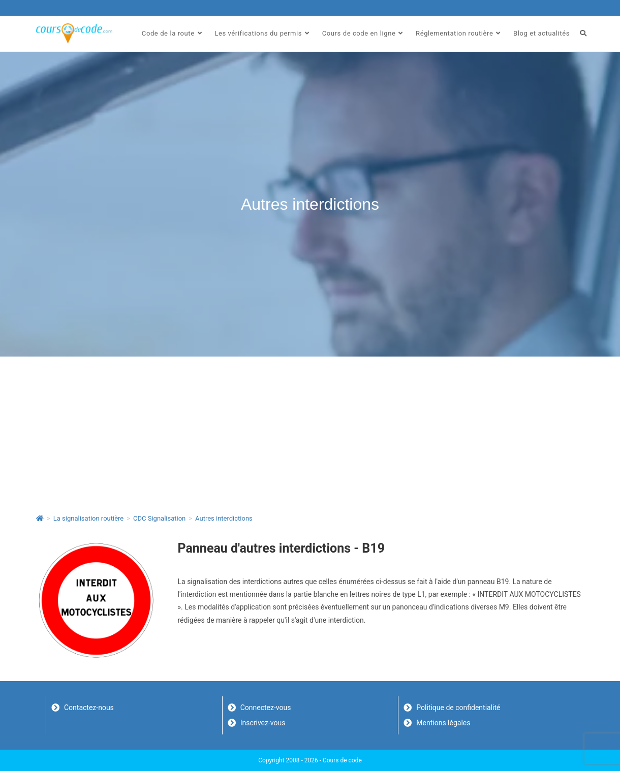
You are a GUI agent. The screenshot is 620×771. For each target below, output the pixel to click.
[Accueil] (40, 518)
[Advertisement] (310, 433)
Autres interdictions (224, 518)
